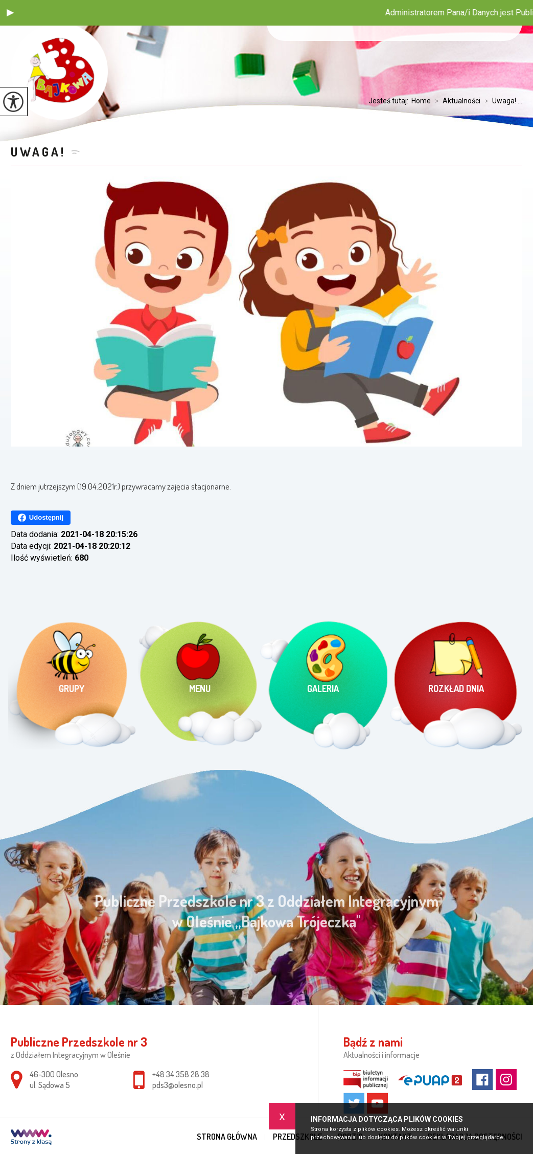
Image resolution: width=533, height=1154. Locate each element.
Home (421, 100)
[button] (10, 13)
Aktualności (455, 100)
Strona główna (227, 1137)
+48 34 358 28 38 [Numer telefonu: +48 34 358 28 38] (181, 1074)
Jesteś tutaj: (389, 100)
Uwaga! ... (501, 100)
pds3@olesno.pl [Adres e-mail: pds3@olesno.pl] (177, 1085)
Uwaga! (38, 152)
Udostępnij (40, 518)
